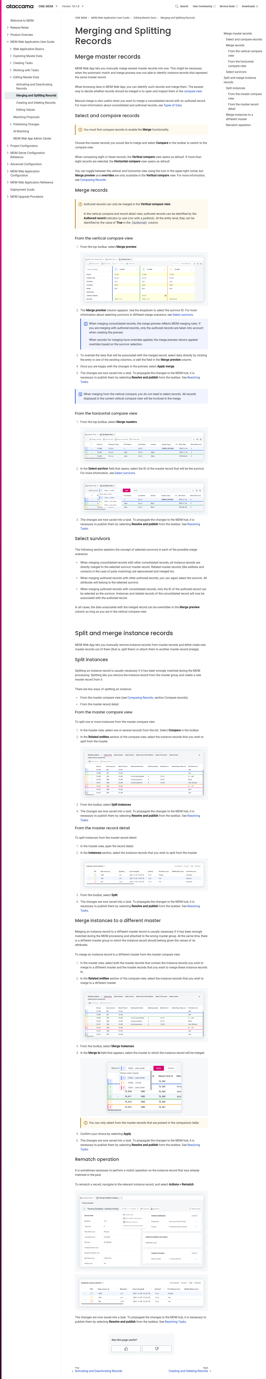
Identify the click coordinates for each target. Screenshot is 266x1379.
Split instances (235, 88)
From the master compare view (245, 96)
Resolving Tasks (175, 1321)
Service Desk (229, 6)
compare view (193, 91)
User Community (204, 6)
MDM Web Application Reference (31, 182)
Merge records (235, 45)
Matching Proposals (26, 117)
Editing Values (25, 109)
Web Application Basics (28, 49)
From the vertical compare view (245, 53)
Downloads (250, 6)
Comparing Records (93, 180)
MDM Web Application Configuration (25, 173)
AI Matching (21, 131)
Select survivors (236, 72)
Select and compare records (244, 39)
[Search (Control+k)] (182, 6)
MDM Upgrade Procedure (26, 196)
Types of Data (172, 105)
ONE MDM (81, 17)
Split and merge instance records (240, 80)
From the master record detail (243, 107)
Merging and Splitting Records (36, 95)
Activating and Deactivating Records (34, 86)
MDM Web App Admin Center (32, 138)
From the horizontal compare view (241, 64)
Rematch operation (238, 125)
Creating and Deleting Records (36, 102)
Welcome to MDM (22, 20)
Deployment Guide (22, 189)
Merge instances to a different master (239, 117)
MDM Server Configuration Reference (27, 155)
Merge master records (238, 33)
